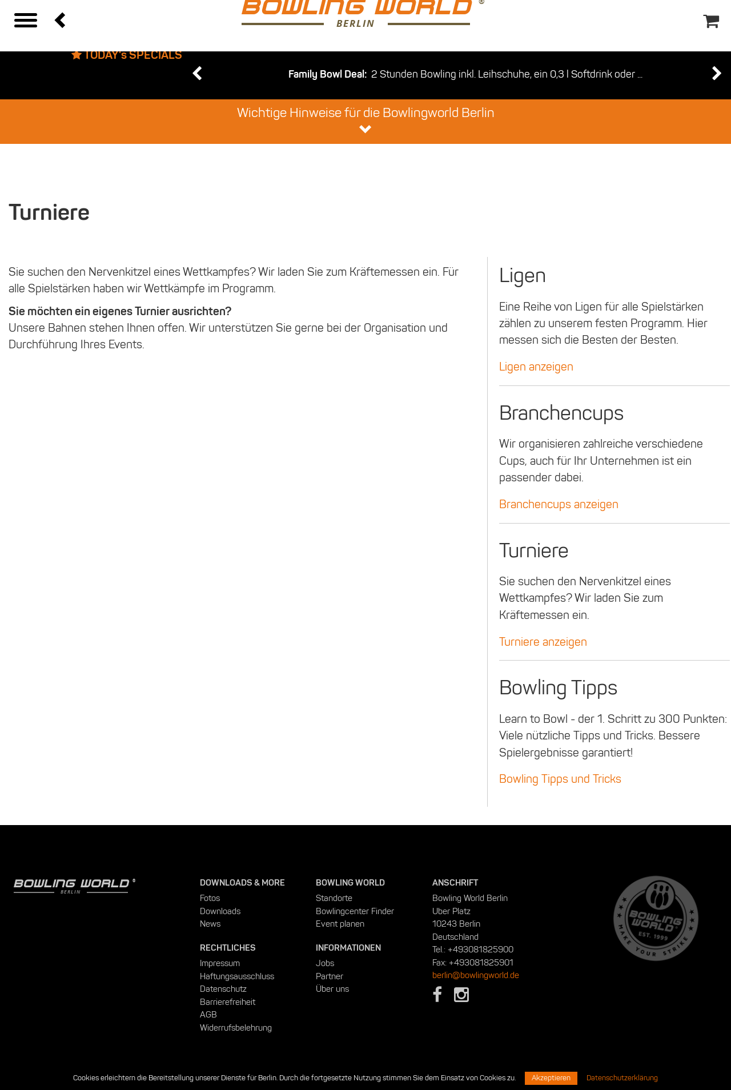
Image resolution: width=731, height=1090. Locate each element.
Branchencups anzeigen (558, 504)
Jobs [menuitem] (325, 963)
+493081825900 (480, 949)
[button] (61, 19)
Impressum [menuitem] (220, 963)
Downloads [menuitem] (220, 911)
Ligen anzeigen (536, 366)
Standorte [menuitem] (334, 898)
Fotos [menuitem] (210, 898)
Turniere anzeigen (543, 642)
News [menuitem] (210, 924)
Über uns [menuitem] (332, 989)
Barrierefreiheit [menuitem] (227, 1002)
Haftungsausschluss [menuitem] (237, 976)
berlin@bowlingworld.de (475, 975)
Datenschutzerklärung (622, 1078)
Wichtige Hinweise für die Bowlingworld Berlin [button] (366, 120)
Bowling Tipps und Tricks (560, 779)
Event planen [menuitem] (340, 924)
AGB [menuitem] (208, 1014)
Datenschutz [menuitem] (223, 989)
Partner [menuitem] (329, 976)
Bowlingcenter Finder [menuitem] (355, 911)
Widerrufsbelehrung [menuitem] (236, 1028)
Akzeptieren (551, 1078)
